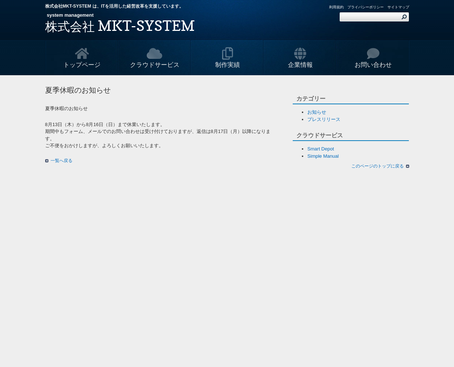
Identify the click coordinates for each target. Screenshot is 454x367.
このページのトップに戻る (377, 166)
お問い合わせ (373, 57)
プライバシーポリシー (365, 7)
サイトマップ (398, 7)
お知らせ (316, 112)
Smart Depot (320, 149)
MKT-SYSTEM (120, 25)
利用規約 (336, 7)
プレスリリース (323, 119)
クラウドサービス (155, 57)
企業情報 (300, 57)
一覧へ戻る (61, 160)
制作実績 (228, 57)
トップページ (82, 57)
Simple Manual (323, 156)
